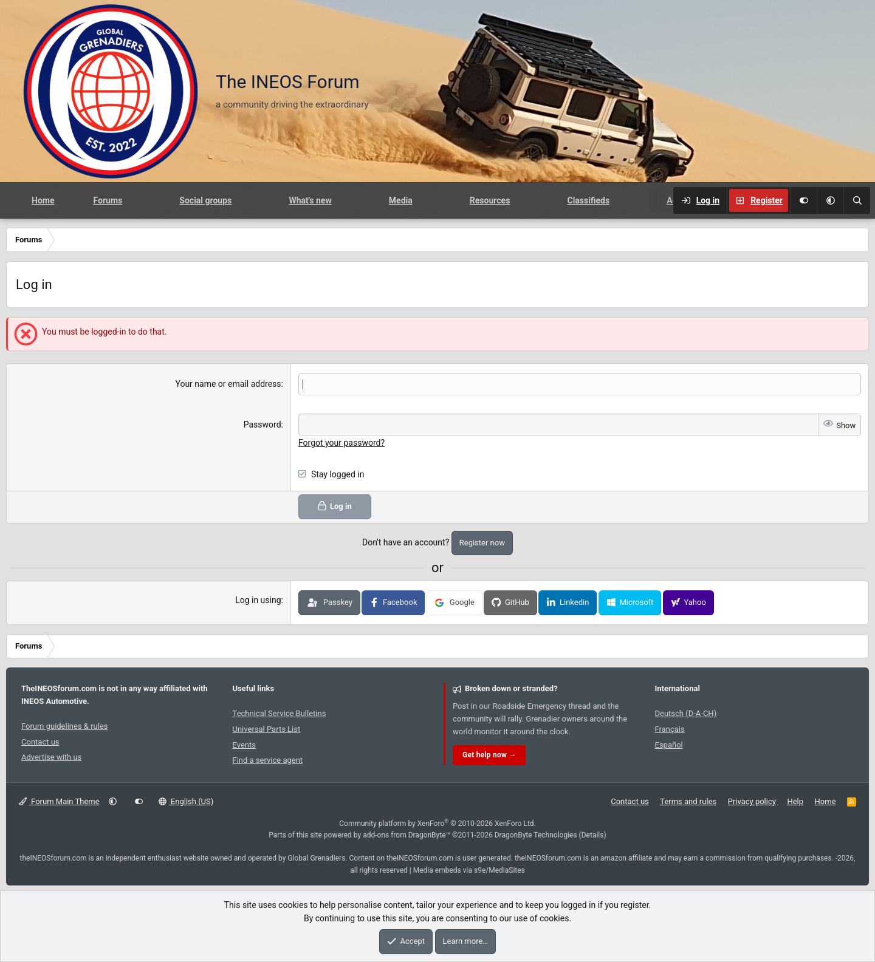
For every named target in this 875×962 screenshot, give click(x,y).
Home (43, 200)
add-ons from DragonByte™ (406, 834)
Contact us (40, 741)
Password (262, 424)
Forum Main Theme (59, 800)
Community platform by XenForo (437, 823)
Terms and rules (688, 800)
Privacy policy (752, 800)
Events (244, 744)
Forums (107, 200)
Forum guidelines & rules (64, 725)
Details (593, 834)
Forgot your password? (341, 442)
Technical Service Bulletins (279, 712)
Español (669, 744)
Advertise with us (51, 756)
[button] (830, 200)
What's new (310, 200)
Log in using (258, 599)
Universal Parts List (267, 728)
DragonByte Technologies (536, 834)
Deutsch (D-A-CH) (686, 712)
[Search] (856, 200)
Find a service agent (268, 759)
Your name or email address (228, 384)
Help (795, 800)
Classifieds (588, 200)
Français (670, 728)
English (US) (186, 800)
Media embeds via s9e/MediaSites (469, 869)
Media (401, 200)
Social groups (205, 200)
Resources (490, 200)
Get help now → (489, 754)
